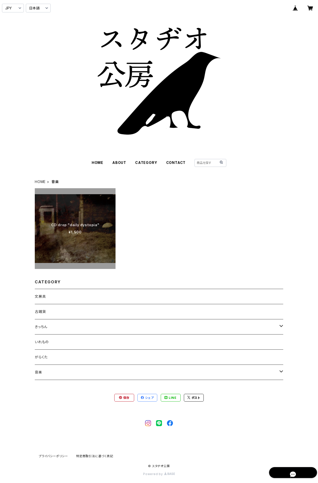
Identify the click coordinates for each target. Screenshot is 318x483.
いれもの (42, 342)
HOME (97, 162)
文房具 (40, 296)
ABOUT (119, 162)
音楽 (38, 372)
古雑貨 (40, 311)
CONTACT (176, 162)
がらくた (41, 357)
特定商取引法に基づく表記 (94, 456)
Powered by (159, 474)
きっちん (41, 327)
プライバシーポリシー (53, 456)
